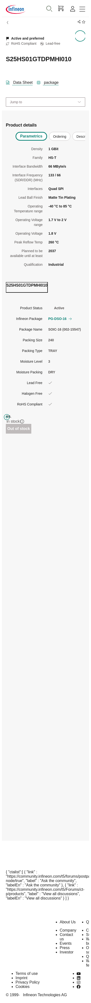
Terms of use (27, 973)
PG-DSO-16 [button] (59, 319)
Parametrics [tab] (31, 136)
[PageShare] (78, 22)
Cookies (23, 987)
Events (66, 943)
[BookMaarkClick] (83, 22)
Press (65, 948)
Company (68, 930)
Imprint (21, 978)
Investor (67, 952)
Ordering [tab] (59, 136)
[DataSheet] (21, 81)
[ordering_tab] (27, 287)
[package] (50, 81)
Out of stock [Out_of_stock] (18, 429)
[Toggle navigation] (82, 9)
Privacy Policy (28, 982)
